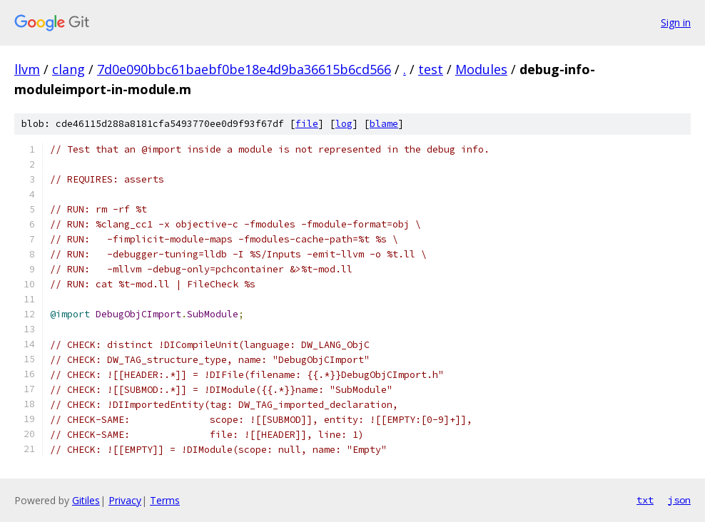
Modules (481, 69)
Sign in (676, 22)
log (343, 124)
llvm (27, 69)
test (430, 69)
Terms (165, 500)
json (679, 499)
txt (645, 499)
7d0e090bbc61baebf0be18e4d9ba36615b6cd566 (244, 69)
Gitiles (86, 500)
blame (384, 124)
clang (68, 69)
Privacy (124, 500)
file (306, 124)
